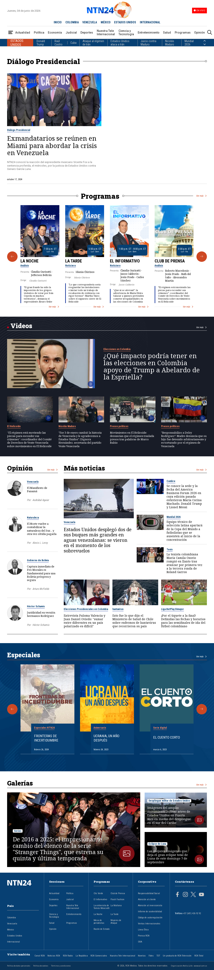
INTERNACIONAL (150, 22)
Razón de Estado (102, 929)
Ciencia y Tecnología (126, 32)
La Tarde (73, 261)
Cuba (73, 42)
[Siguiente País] (204, 44)
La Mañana (116, 905)
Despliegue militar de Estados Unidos (169, 800)
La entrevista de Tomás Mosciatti (102, 907)
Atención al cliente (147, 899)
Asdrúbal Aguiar (40, 500)
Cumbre (171, 481)
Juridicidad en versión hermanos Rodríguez (41, 614)
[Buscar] (209, 32)
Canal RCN (39, 955)
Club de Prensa (170, 261)
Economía (55, 32)
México (10, 929)
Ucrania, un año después (106, 738)
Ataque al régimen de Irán (93, 42)
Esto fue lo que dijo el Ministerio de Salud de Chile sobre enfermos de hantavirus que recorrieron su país (134, 621)
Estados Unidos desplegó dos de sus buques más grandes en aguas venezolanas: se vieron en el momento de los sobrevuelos (97, 540)
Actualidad (22, 32)
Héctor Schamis (36, 606)
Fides (151, 955)
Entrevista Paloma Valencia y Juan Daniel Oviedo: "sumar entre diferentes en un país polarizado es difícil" (84, 621)
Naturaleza (33, 517)
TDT (158, 955)
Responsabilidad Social (149, 893)
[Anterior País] (204, 41)
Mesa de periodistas (99, 921)
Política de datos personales (18, 966)
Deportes (86, 32)
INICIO (58, 22)
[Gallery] (107, 256)
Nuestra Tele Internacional (106, 32)
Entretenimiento (148, 32)
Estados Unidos (14, 935)
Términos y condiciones (61, 966)
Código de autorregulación (150, 917)
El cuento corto (166, 737)
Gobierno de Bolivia (38, 560)
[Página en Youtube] (201, 895)
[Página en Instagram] (185, 895)
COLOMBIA (72, 22)
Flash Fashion (117, 899)
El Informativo (125, 261)
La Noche (29, 261)
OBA (140, 941)
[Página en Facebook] (177, 895)
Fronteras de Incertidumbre (46, 738)
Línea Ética (143, 929)
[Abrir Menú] (10, 32)
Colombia (11, 917)
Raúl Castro (58, 42)
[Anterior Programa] (12, 256)
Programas (183, 32)
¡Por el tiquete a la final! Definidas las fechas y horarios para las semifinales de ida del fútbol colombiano (183, 621)
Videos (21, 325)
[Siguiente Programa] (201, 256)
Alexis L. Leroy (40, 542)
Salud (167, 32)
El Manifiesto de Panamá (37, 489)
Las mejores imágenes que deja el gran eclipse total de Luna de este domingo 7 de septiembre (167, 856)
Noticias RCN (53, 955)
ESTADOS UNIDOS (125, 22)
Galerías (20, 783)
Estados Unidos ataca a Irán (120, 42)
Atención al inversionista (150, 905)
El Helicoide (14, 426)
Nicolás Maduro (169, 42)
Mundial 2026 (189, 42)
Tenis (170, 549)
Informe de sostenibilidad (150, 911)
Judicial (71, 32)
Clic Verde (98, 893)
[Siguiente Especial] (201, 709)
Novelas (142, 955)
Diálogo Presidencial (18, 130)
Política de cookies (40, 966)
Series (17, 830)
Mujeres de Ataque (116, 921)
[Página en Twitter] (193, 895)
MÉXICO (106, 22)
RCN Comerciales (98, 955)
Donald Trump (41, 42)
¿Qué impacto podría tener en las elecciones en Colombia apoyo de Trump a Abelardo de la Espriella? (151, 366)
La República (82, 955)
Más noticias (84, 468)
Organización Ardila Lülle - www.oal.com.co (189, 966)
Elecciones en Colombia (116, 349)
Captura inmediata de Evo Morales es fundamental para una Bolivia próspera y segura (41, 573)
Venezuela (32, 481)
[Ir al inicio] (23, 889)
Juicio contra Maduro (148, 42)
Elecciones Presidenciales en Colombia (86, 609)
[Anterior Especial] (12, 709)
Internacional (13, 941)
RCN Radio (68, 955)
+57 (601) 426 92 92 (192, 913)
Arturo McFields (40, 588)
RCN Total (198, 955)
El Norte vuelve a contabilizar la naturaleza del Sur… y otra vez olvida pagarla (41, 529)
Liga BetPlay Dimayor (172, 609)
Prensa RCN (143, 935)
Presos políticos (119, 426)
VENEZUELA (89, 22)
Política (39, 32)
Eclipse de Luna (157, 843)
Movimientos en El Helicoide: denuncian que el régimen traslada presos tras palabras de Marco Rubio (132, 437)
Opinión (199, 32)
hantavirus (118, 609)
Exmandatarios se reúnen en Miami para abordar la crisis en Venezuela (52, 145)
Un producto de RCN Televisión (177, 955)
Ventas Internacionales (149, 923)
